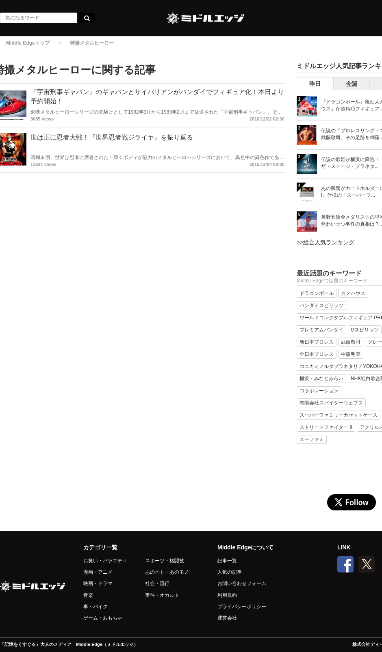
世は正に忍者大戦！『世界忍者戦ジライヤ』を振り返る (111, 137)
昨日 (315, 83)
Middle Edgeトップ (28, 43)
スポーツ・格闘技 (164, 561)
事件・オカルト (162, 595)
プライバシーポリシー (241, 606)
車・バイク (95, 606)
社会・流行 (157, 583)
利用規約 (227, 595)
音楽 (88, 595)
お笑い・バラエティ (105, 561)
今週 (351, 83)
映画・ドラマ (98, 583)
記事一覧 (227, 561)
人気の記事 (229, 572)
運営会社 (227, 618)
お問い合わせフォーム (241, 583)
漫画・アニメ (98, 572)
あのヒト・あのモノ (167, 572)
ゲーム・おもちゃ (102, 618)
